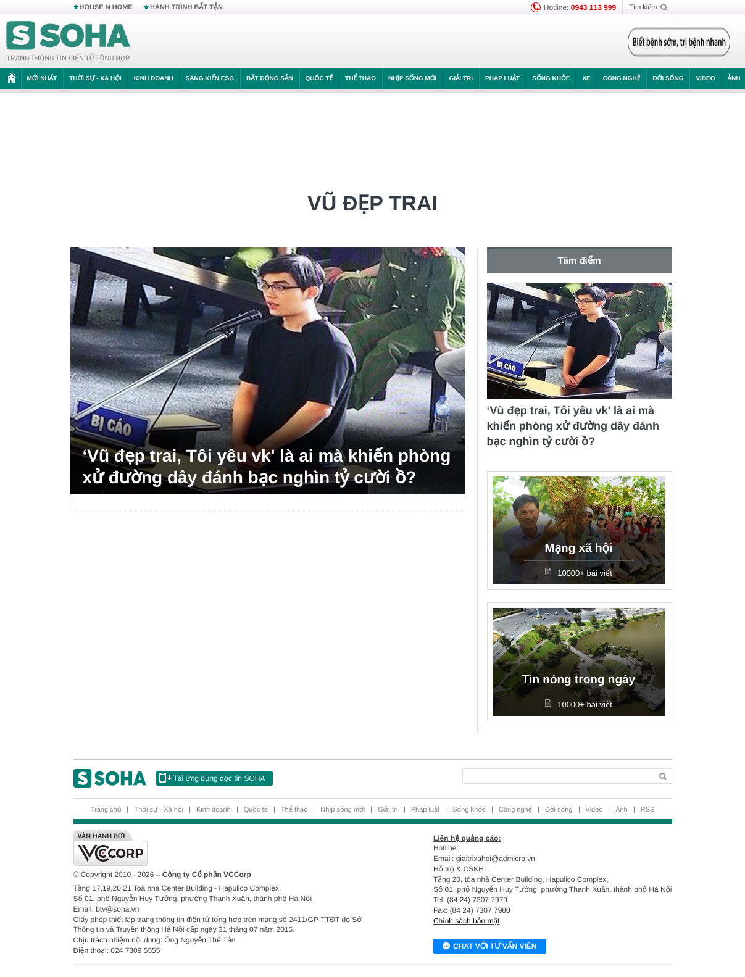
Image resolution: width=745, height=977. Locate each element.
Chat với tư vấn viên (490, 947)
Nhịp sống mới (412, 78)
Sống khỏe (551, 78)
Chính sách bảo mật (466, 921)
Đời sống (667, 78)
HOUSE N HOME (106, 7)
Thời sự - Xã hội (95, 78)
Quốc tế (319, 78)
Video (705, 78)
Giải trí (461, 78)
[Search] (557, 776)
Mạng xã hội (579, 548)
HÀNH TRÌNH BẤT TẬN (186, 7)
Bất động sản (269, 78)
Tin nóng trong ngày (578, 679)
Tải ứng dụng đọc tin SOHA (212, 778)
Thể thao (360, 78)
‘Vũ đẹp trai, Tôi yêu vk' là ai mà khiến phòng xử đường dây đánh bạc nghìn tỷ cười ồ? (267, 466)
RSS (648, 810)
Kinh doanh (153, 78)
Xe (586, 78)
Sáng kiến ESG (210, 78)
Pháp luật (502, 78)
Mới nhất (42, 78)
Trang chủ (106, 810)
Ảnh (621, 810)
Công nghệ (622, 78)
